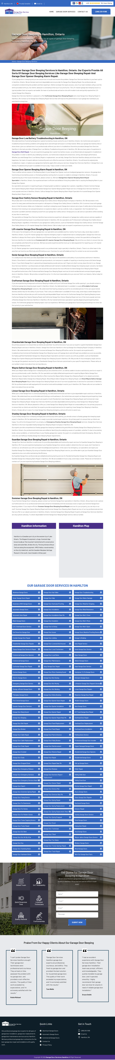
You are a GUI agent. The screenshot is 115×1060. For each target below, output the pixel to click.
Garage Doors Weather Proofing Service (87, 633)
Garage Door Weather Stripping (84, 604)
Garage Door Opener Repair (52, 712)
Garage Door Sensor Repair (52, 783)
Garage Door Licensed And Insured (54, 644)
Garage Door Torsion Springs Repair (55, 846)
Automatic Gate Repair (20, 615)
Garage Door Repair (50, 758)
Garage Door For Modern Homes (23, 815)
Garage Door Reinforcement (52, 746)
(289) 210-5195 (101, 12)
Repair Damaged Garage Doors (84, 746)
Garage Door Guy (18, 843)
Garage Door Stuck (50, 823)
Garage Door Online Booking (52, 695)
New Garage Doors (80, 707)
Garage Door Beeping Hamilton (27, 62)
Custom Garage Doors (19, 672)
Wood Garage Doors (81, 849)
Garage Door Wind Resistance (84, 610)
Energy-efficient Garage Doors (22, 689)
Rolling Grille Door (80, 775)
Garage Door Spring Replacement (54, 806)
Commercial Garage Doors (21, 661)
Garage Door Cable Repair (21, 735)
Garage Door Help (49, 598)
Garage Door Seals (18, 758)
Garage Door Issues (50, 633)
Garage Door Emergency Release (23, 769)
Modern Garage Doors (81, 701)
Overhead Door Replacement (84, 724)
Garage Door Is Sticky (50, 627)
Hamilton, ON (8, 4)
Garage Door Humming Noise (22, 849)
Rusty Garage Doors (81, 792)
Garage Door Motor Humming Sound (55, 672)
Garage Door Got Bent (20, 832)
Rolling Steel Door (80, 781)
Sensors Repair (79, 809)
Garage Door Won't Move (82, 621)
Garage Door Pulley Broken (52, 741)
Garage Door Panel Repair (52, 729)
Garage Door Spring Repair (52, 800)
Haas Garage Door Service (83, 667)
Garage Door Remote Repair (52, 752)
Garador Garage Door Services (22, 707)
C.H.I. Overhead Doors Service (22, 627)
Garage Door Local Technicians (53, 650)
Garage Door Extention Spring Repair (24, 792)
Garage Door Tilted (50, 835)
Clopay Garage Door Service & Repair (24, 650)
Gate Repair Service (81, 644)
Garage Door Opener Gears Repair (54, 701)
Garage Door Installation (51, 610)
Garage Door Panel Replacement (54, 724)
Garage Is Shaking (80, 638)
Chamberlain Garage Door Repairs (23, 644)
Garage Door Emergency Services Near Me (26, 781)
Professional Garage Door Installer (85, 741)
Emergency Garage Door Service (23, 684)
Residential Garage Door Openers (85, 752)
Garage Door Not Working (52, 689)
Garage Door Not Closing (51, 678)
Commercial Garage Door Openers (23, 655)
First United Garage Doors (21, 701)
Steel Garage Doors (81, 820)
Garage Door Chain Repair (21, 746)
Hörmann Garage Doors (82, 678)
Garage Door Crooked (19, 752)
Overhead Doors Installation (83, 729)
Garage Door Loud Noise (51, 655)
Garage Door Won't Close (82, 615)
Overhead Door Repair (82, 718)
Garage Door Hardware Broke (22, 855)
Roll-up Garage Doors (81, 764)
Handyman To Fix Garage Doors (84, 672)
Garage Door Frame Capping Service (24, 820)
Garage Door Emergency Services (23, 775)
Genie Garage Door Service (83, 650)
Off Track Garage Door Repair (84, 712)
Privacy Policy (47, 1045)
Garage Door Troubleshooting (84, 593)
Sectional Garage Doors (82, 803)
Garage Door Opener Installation (54, 707)
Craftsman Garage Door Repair (22, 667)
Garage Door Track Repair (52, 852)
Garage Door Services (65, 12)
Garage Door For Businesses (22, 803)
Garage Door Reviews (50, 769)
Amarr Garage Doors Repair (21, 598)
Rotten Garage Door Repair (83, 786)
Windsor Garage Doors (82, 843)
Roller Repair (79, 769)
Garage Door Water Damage (83, 598)
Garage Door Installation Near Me (54, 615)
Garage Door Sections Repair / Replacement (53, 776)
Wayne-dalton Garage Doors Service (86, 838)
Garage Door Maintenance (52, 661)
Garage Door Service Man (52, 789)
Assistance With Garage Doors (22, 604)
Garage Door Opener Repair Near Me (55, 718)
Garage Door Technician (51, 829)
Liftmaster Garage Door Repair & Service (87, 684)
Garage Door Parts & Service (53, 735)
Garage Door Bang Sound (21, 712)
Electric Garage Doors (20, 678)
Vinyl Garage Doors (81, 832)
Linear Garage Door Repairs (83, 689)
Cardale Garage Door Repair (21, 638)
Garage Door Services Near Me (53, 795)
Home (51, 12)
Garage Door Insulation (51, 621)
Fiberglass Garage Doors (20, 695)
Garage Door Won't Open (82, 627)
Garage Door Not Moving (51, 684)
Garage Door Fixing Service (21, 798)
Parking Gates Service (82, 735)
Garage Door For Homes (20, 809)
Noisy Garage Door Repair (52, 667)
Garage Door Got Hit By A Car (22, 838)
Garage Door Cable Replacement (23, 741)
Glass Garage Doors (81, 655)
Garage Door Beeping (19, 718)
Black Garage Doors (19, 621)
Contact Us (83, 12)
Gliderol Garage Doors (81, 661)
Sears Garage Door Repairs (83, 798)
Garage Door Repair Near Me (53, 764)
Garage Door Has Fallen (51, 593)
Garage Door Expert (19, 786)
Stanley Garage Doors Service (84, 815)
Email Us (39, 4)
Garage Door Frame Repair (21, 826)
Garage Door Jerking (50, 638)
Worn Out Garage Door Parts (83, 855)
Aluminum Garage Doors (20, 593)
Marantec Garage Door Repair (84, 695)
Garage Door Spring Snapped (53, 818)
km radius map (81, 553)
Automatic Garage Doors (20, 610)
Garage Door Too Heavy (51, 840)
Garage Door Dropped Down (21, 764)
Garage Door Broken (19, 729)
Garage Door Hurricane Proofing (54, 604)
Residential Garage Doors (83, 758)
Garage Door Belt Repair (20, 724)
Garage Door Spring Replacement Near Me (57, 812)
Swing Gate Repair (80, 826)
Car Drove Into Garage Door (21, 633)
